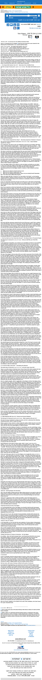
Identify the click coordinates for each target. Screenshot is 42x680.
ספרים (34, 3)
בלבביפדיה (31, 636)
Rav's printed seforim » (31, 625)
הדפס (40, 35)
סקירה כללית (13, 4)
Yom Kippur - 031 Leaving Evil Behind (14, 10)
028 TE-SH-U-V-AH (35, 28)
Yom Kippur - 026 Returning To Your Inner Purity (18, 12)
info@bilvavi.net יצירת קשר (22, 640)
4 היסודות (10, 632)
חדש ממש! (12, 3)
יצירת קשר (20, 4)
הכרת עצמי (11, 630)
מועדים (31, 635)
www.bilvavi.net (21, 1)
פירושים (11, 635)
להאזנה (7, 15)
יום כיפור (2, 9)
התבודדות (31, 632)
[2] (17, 43)
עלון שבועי (19, 3)
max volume (38, 15)
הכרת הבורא (31, 630)
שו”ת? (6, 3)
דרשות (31, 633)
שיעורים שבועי (27, 3)
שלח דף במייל (32, 35)
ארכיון (6, 4)
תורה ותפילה (11, 633)
